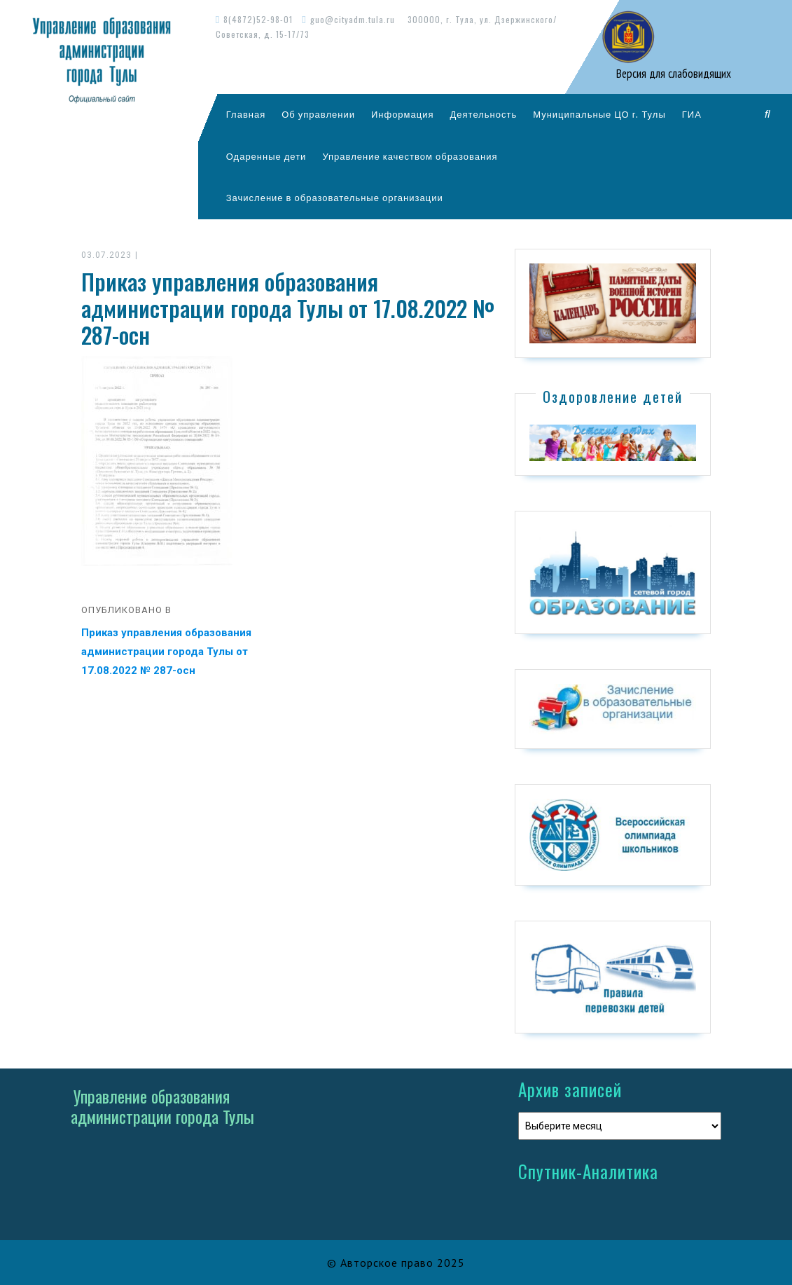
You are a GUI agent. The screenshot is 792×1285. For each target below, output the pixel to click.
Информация (402, 114)
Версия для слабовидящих (672, 73)
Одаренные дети (266, 156)
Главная (245, 114)
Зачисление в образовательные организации (334, 197)
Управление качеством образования (409, 156)
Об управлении (318, 114)
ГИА (692, 114)
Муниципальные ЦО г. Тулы (599, 114)
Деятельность (483, 114)
